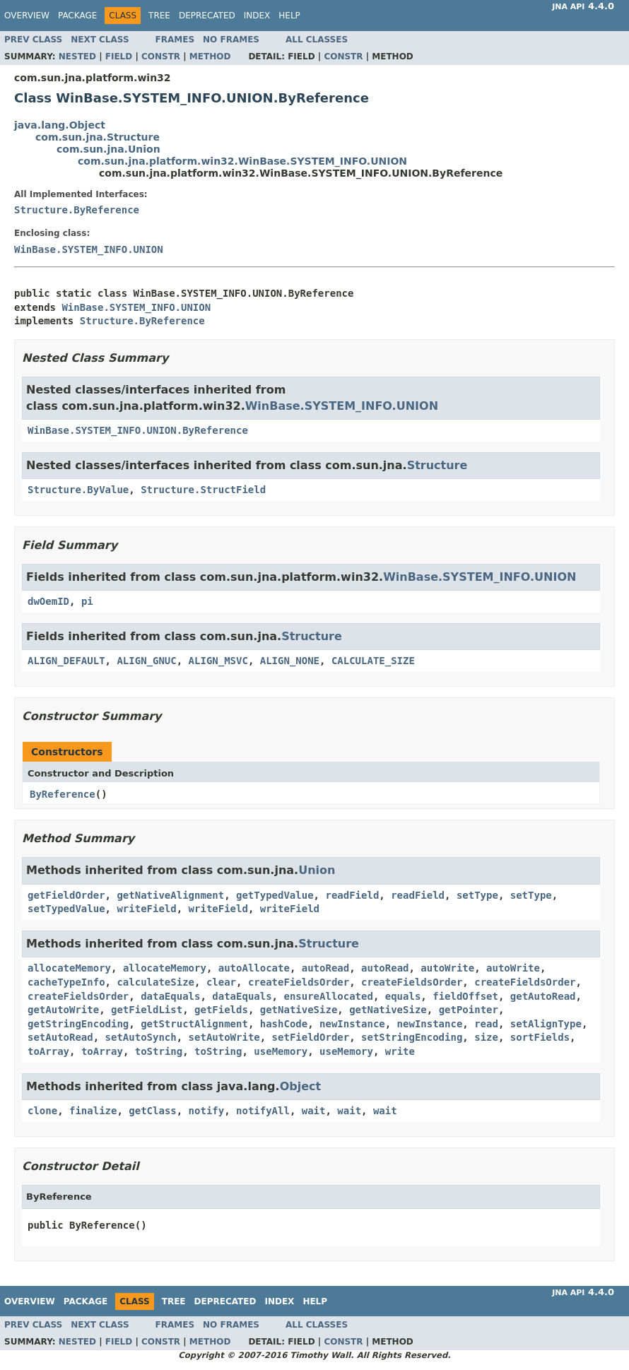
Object (301, 1086)
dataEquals (170, 996)
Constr (160, 56)
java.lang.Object (59, 125)
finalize (93, 1110)
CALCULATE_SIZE (373, 660)
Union (316, 870)
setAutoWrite (224, 1037)
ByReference (62, 794)
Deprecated (207, 15)
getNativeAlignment (170, 895)
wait (314, 1110)
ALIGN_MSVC (218, 660)
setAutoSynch (141, 1037)
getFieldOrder (66, 895)
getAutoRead (543, 996)
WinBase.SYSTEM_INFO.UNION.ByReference (138, 430)
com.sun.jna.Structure (97, 137)
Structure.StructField (203, 489)
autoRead (325, 968)
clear (221, 982)
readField (352, 895)
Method (210, 56)
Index (257, 15)
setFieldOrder (311, 1037)
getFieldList (146, 1009)
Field (118, 56)
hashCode (283, 1023)
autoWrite (447, 968)
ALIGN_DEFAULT (66, 660)
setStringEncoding (411, 1037)
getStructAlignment (194, 1023)
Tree (159, 15)
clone (42, 1110)
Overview (26, 15)
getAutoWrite (63, 1009)
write (400, 1051)
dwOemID (48, 601)
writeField (146, 908)
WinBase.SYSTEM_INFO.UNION (88, 249)
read (486, 1023)
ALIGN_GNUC (146, 660)
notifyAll (263, 1110)
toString (158, 1051)
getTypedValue (275, 895)
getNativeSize (299, 1009)
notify (207, 1110)
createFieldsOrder (298, 982)
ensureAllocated (327, 996)
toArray (48, 1051)
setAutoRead (60, 1037)
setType (477, 895)
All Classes (317, 40)
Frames (175, 40)
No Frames (231, 40)
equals (403, 996)
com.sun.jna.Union (108, 149)
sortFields (540, 1037)
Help (289, 15)
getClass (152, 1110)
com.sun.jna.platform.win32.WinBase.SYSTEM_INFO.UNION (242, 161)
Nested (77, 56)
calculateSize (155, 982)
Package (77, 15)
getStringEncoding (78, 1023)
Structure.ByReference (76, 209)
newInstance (352, 1023)
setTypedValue (66, 908)
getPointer (468, 1009)
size (486, 1037)
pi (87, 601)
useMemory (280, 1051)
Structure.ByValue (78, 489)
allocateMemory (69, 968)
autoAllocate (254, 968)
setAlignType (546, 1023)
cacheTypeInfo (66, 982)
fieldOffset (465, 996)
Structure (437, 465)
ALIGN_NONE (289, 660)
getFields (221, 1009)
